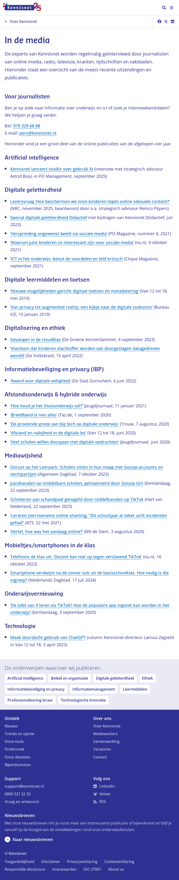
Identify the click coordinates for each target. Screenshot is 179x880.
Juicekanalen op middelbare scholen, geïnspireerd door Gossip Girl (76, 483)
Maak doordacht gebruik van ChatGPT (48, 637)
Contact (100, 757)
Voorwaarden (64, 869)
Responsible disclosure (25, 869)
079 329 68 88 (26, 126)
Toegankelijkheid (19, 861)
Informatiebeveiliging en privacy (36, 689)
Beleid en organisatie (69, 678)
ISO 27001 (92, 869)
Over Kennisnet (21, 21)
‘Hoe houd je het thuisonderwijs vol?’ (46, 406)
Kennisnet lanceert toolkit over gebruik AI (51, 169)
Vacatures (102, 749)
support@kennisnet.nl (24, 786)
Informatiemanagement (93, 689)
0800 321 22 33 (18, 793)
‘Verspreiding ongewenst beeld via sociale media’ (58, 233)
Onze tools (14, 741)
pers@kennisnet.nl (37, 133)
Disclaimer (50, 861)
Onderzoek (14, 749)
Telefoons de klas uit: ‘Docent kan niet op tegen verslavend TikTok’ (76, 556)
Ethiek (147, 678)
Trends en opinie (19, 733)
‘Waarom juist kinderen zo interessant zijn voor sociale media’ (72, 242)
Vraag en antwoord (22, 801)
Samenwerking (106, 741)
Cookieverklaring (119, 861)
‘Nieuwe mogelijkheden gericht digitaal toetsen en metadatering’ (74, 291)
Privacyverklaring (82, 861)
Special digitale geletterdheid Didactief (48, 217)
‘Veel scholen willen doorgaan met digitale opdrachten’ (64, 442)
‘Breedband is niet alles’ (33, 415)
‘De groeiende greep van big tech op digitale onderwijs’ (64, 424)
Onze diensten (17, 757)
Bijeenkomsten (18, 764)
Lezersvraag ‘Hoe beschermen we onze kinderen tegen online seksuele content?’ (90, 201)
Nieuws (11, 726)
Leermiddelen (135, 689)
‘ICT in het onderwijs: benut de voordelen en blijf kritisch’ (66, 259)
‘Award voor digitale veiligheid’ (40, 381)
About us (116, 869)
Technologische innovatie (83, 700)
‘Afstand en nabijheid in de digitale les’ (48, 433)
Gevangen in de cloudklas (35, 339)
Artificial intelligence (25, 678)
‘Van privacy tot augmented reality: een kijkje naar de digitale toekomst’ (81, 307)
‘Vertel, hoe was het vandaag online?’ (46, 531)
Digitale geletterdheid (115, 678)
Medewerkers (105, 733)
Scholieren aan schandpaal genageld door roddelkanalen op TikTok (77, 499)
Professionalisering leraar (30, 700)
